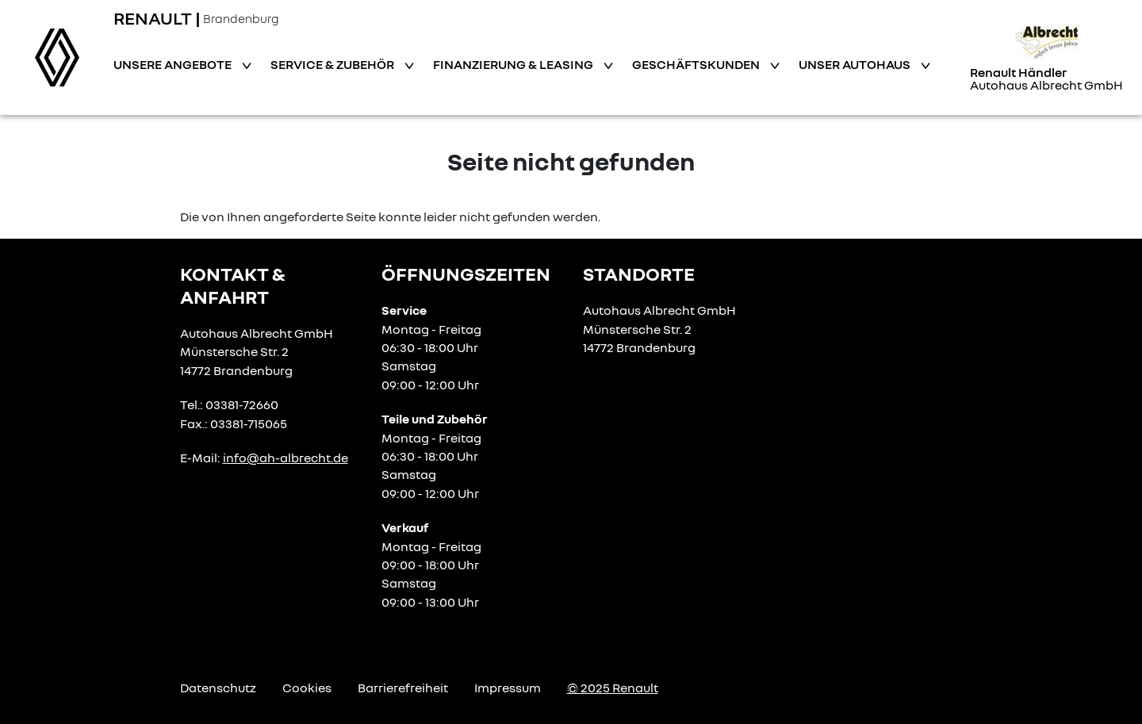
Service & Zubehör (333, 64)
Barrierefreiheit (403, 687)
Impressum (507, 687)
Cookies (306, 687)
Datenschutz (218, 687)
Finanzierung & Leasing (514, 64)
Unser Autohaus (856, 64)
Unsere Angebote (173, 64)
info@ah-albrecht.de (285, 457)
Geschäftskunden (697, 64)
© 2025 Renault (612, 687)
